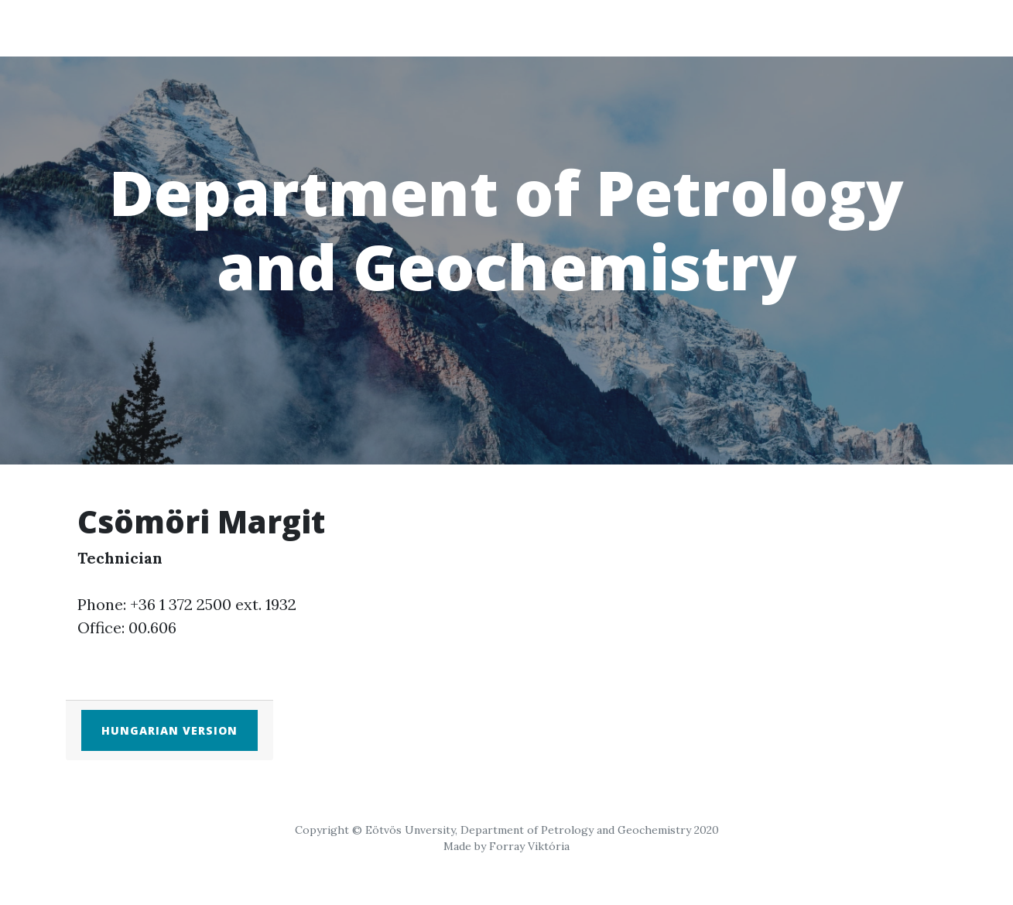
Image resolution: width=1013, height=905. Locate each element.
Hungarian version (169, 730)
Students (605, 20)
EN (867, 20)
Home (462, 20)
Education (698, 20)
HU (913, 20)
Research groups (789, 27)
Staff (526, 20)
